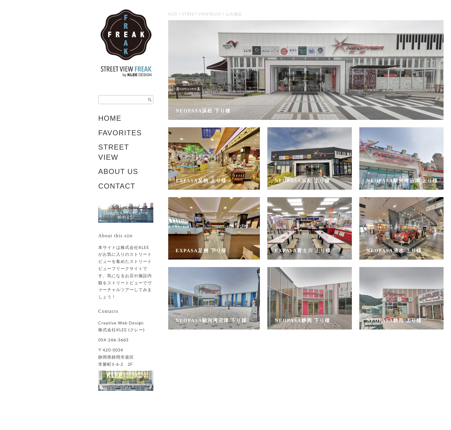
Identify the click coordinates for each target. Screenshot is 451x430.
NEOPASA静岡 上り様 (394, 320)
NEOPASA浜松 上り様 (302, 180)
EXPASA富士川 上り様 (303, 250)
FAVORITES (120, 133)
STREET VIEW (113, 152)
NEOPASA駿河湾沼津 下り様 (211, 320)
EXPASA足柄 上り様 (201, 180)
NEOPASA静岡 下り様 (302, 320)
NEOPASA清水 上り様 (394, 250)
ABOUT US (118, 171)
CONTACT (116, 186)
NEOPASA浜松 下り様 (203, 110)
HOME (109, 118)
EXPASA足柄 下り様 (201, 250)
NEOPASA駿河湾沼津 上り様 (402, 180)
